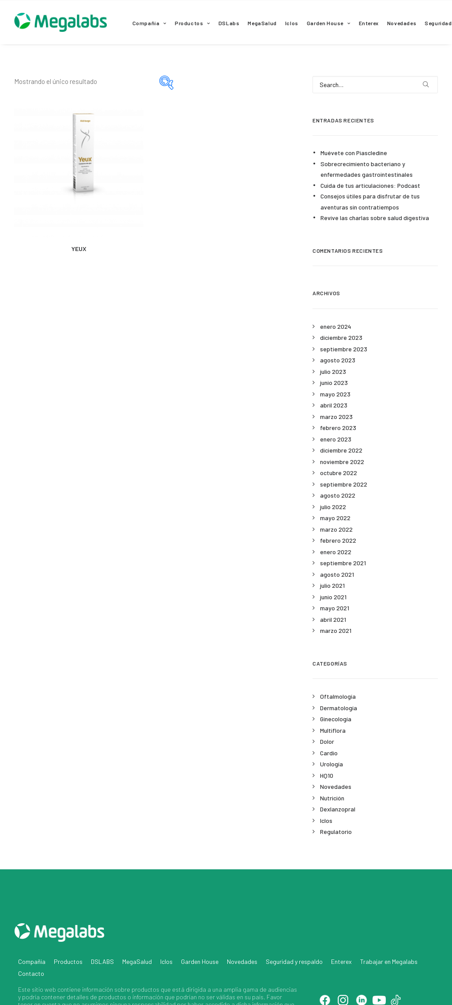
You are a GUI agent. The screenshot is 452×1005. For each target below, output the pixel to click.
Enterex (369, 23)
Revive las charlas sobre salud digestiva (374, 217)
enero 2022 (335, 552)
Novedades (401, 23)
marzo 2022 (336, 529)
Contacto (31, 936)
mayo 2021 (334, 608)
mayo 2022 (335, 518)
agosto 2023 (337, 360)
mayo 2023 (335, 394)
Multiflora (333, 730)
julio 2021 (332, 585)
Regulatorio (336, 831)
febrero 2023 (338, 427)
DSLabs (229, 23)
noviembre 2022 (342, 461)
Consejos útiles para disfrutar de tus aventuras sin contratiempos (370, 201)
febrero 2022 (338, 540)
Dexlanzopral (337, 809)
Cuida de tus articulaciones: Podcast (370, 185)
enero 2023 (335, 439)
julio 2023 (333, 371)
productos (145, 952)
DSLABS (102, 924)
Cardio (329, 753)
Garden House (328, 23)
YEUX (79, 248)
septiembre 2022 (343, 484)
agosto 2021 (337, 574)
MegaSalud (262, 23)
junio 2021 (333, 597)
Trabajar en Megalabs (389, 924)
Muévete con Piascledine (353, 152)
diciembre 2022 (341, 450)
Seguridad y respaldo (294, 924)
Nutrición (332, 798)
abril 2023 (333, 405)
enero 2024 (335, 326)
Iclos (291, 23)
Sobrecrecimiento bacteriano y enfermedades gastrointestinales (366, 169)
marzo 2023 (336, 416)
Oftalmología (338, 696)
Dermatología (338, 708)
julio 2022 (333, 506)
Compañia (149, 23)
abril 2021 (333, 619)
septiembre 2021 (343, 563)
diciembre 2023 (341, 337)
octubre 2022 (338, 472)
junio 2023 (334, 382)
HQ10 (326, 775)
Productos (192, 23)
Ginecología (335, 719)
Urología (331, 764)
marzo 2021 (335, 630)
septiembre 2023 (343, 349)
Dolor (327, 741)
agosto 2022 (337, 495)
